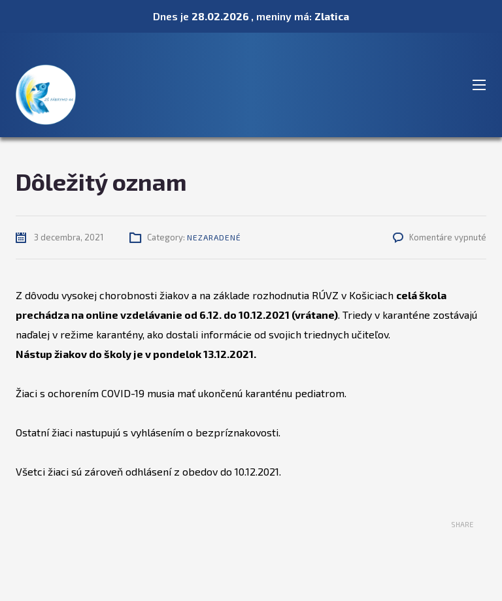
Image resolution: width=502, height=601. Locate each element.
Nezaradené (214, 237)
